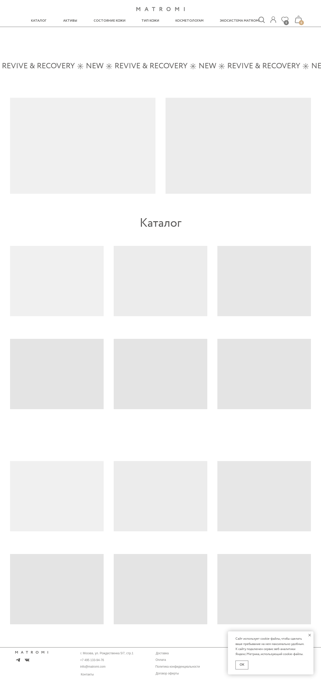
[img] (273, 20)
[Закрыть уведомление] (309, 635)
